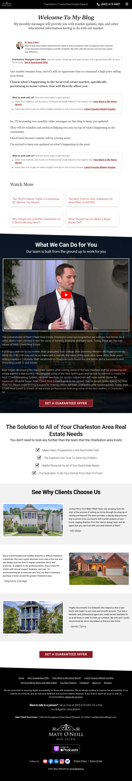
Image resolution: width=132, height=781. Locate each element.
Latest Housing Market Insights (100, 109)
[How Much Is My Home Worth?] (66, 678)
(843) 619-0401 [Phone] (108, 4)
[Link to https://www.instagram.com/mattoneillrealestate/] (62, 761)
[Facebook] (84, 682)
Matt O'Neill (33, 42)
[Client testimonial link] (33, 520)
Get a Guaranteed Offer (36, 62)
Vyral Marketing (76, 769)
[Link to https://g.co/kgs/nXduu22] (67, 761)
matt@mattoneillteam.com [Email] (104, 717)
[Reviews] (108, 682)
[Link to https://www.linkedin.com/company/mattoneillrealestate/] (56, 761)
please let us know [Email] (73, 697)
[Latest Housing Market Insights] (98, 678)
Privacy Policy (80, 761)
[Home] (6, 4)
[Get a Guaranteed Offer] (38, 678)
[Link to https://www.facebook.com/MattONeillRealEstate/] (50, 761)
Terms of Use (96, 761)
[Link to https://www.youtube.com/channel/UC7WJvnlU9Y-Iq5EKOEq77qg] (45, 761)
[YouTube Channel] (68, 682)
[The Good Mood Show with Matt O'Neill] (38, 682)
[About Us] (96, 682)
